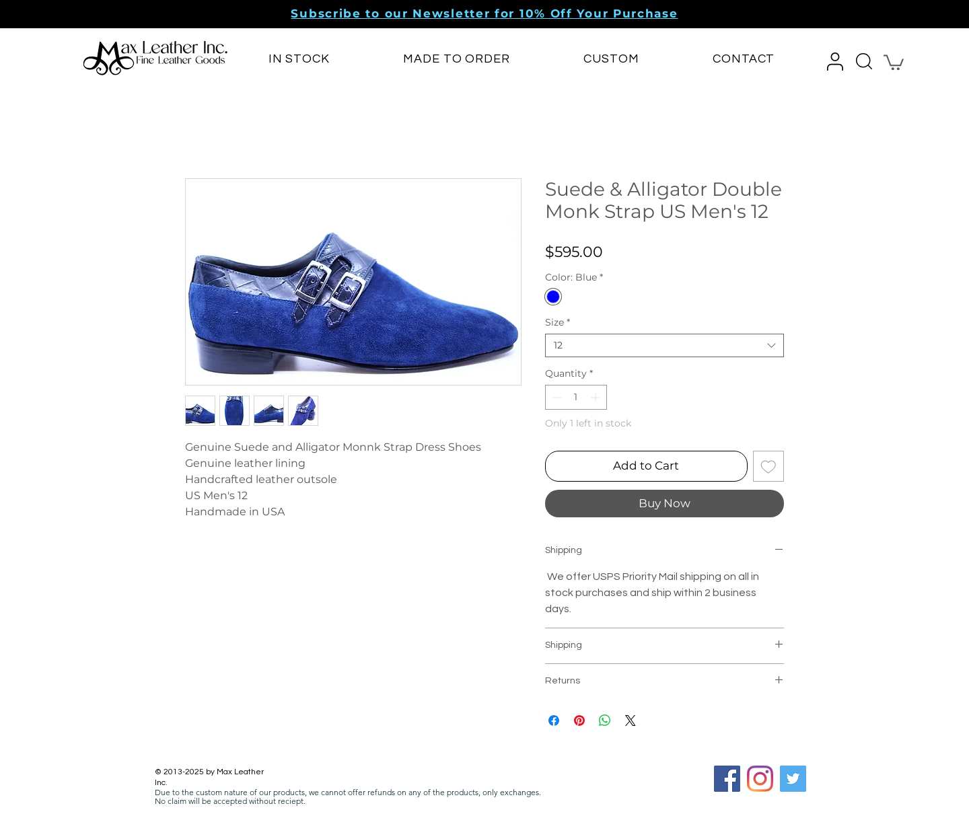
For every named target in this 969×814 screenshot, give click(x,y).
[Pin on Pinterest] (579, 720)
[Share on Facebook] (554, 720)
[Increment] (596, 397)
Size (557, 322)
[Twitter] (793, 779)
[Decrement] (555, 397)
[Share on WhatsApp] (605, 720)
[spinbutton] (576, 397)
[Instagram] (760, 779)
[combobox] (664, 345)
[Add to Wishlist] (768, 466)
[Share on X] (630, 720)
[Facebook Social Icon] (727, 779)
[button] (484, 13)
